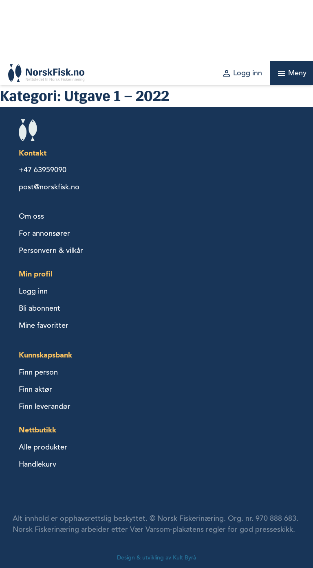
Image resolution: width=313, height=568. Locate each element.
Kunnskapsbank (45, 355)
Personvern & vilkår (51, 250)
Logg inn (33, 291)
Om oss (31, 216)
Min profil (36, 274)
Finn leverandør (45, 406)
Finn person (38, 372)
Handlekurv (37, 464)
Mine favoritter (43, 325)
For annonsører (44, 233)
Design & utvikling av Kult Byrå (156, 557)
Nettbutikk (37, 429)
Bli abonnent (39, 308)
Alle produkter (43, 447)
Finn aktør (35, 389)
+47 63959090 (42, 169)
